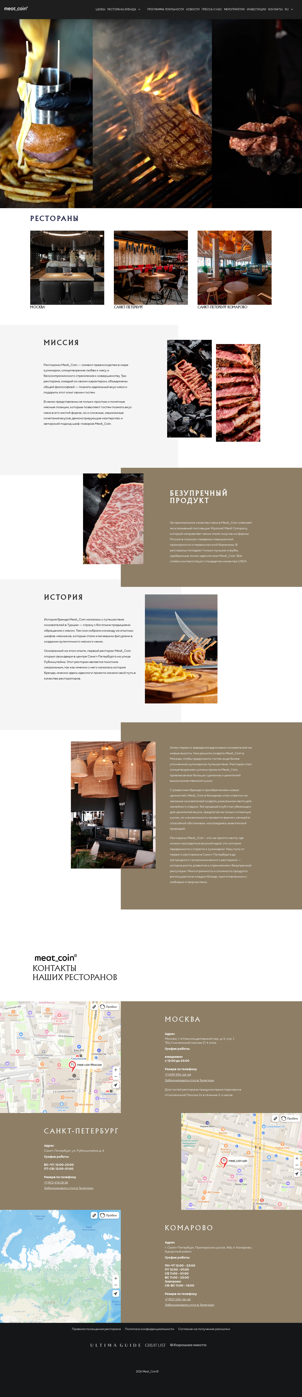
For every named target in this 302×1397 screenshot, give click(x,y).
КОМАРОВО (189, 1228)
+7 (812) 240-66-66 (178, 1299)
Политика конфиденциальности (149, 1329)
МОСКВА (183, 1020)
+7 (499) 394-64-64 (178, 1074)
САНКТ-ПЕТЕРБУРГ (81, 1132)
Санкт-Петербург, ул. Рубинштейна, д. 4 (74, 1150)
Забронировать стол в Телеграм (189, 1080)
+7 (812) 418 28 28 (56, 1182)
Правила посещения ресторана (96, 1329)
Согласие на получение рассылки (204, 1329)
